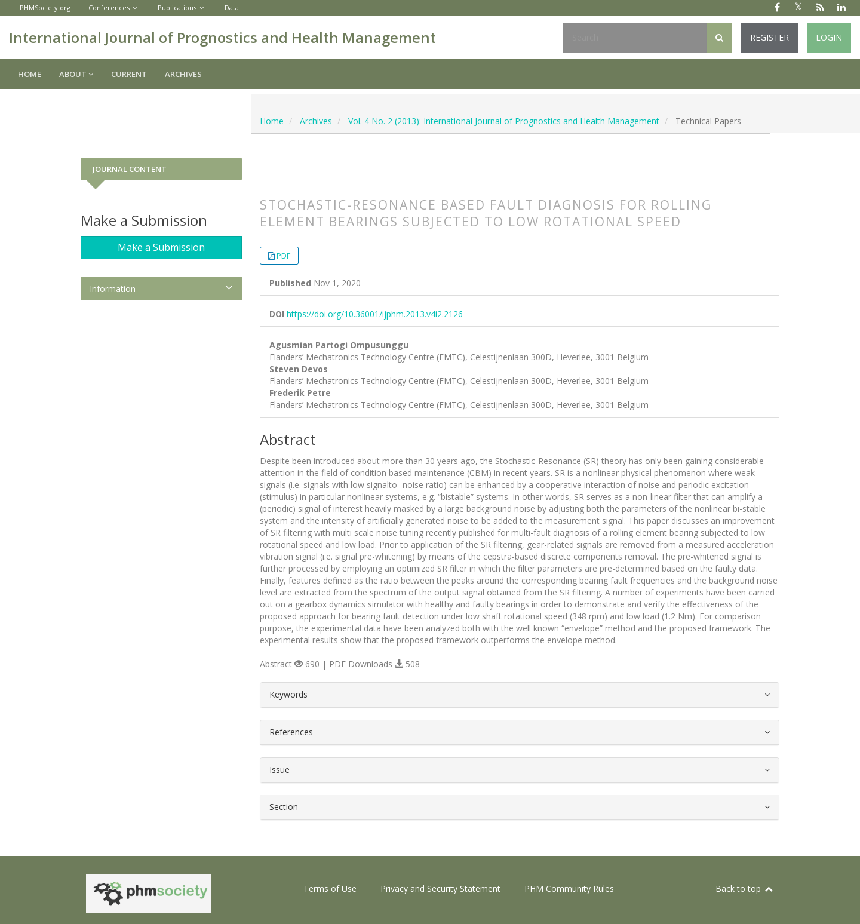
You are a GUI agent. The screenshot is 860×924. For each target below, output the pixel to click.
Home (29, 74)
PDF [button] (283, 255)
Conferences (109, 7)
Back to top (744, 888)
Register (769, 37)
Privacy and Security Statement (440, 888)
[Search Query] (635, 38)
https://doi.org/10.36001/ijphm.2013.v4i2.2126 (375, 314)
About (76, 74)
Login (829, 37)
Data (232, 7)
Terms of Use (330, 888)
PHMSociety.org (45, 7)
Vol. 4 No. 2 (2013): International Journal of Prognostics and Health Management (503, 121)
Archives (183, 74)
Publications (177, 7)
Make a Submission (161, 247)
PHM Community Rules (569, 888)
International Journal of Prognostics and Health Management (222, 37)
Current (129, 74)
